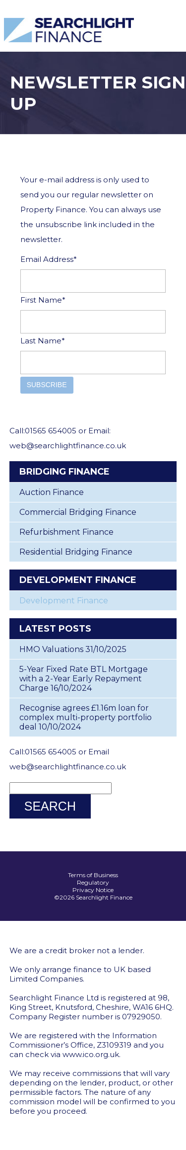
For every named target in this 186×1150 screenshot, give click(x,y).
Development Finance (63, 600)
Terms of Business (93, 875)
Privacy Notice (93, 890)
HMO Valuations (51, 649)
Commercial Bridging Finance (77, 512)
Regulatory (93, 882)
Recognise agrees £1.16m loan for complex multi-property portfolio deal (85, 717)
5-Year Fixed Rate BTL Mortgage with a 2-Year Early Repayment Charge (83, 678)
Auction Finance (51, 492)
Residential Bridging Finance (75, 552)
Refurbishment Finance (66, 532)
